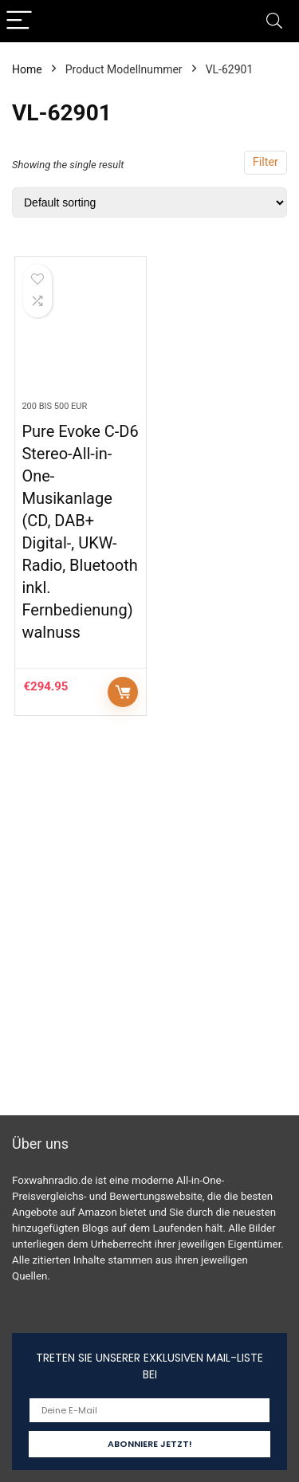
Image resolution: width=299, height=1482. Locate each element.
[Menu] (19, 21)
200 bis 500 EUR (54, 406)
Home (27, 69)
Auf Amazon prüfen (122, 692)
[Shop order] (149, 202)
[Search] (274, 21)
